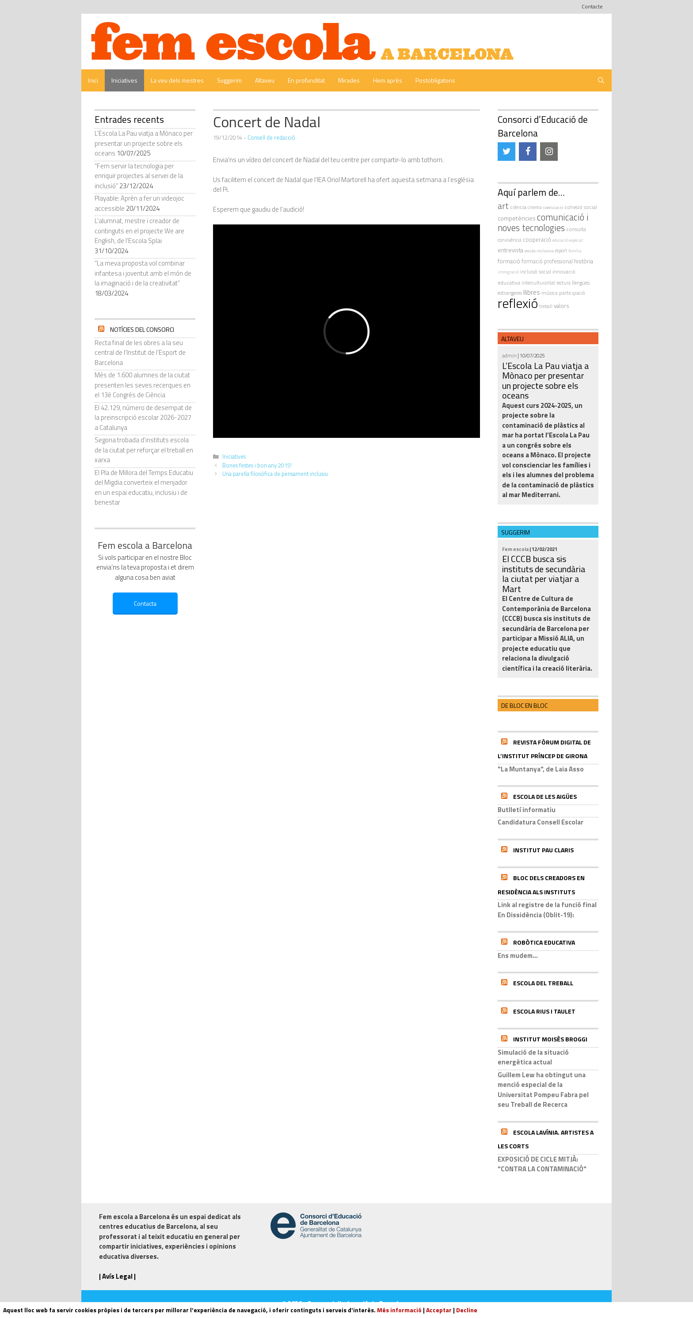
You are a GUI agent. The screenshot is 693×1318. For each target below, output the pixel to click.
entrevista (510, 250)
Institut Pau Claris (543, 850)
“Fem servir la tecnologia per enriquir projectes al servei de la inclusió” (139, 176)
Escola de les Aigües (545, 796)
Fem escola (515, 549)
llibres (531, 292)
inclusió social (535, 271)
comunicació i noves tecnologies (543, 222)
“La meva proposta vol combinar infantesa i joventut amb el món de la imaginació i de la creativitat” (143, 273)
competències (517, 218)
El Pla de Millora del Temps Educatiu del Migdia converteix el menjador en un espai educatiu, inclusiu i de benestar (144, 487)
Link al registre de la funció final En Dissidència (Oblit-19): (547, 910)
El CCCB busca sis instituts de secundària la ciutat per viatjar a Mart (544, 574)
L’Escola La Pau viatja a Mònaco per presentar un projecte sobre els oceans (144, 143)
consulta (576, 229)
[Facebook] (528, 151)
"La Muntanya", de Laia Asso (541, 769)
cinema (535, 207)
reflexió (518, 303)
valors (561, 305)
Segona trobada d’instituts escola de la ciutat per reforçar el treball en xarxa (144, 450)
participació (572, 293)
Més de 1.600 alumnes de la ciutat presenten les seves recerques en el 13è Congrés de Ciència (142, 385)
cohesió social (580, 207)
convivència (510, 239)
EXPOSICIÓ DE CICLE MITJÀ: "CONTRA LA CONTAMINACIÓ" (542, 1164)
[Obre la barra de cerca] (601, 80)
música (549, 292)
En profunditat (306, 80)
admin (509, 355)
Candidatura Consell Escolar (540, 822)
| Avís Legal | (117, 1276)
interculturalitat (538, 282)
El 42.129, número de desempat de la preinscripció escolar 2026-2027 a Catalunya (143, 418)
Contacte (592, 6)
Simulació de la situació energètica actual (533, 1057)
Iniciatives (124, 80)
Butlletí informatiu (527, 810)
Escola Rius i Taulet (544, 1011)
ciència (518, 207)
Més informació (399, 1309)
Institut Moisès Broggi (550, 1039)
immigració (508, 272)
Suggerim (229, 80)
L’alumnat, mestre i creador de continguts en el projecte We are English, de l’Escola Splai (139, 231)
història (583, 261)
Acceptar (439, 1309)
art (503, 206)
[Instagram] (549, 151)
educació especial (567, 240)
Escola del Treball (543, 983)
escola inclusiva (539, 250)
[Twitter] (506, 151)
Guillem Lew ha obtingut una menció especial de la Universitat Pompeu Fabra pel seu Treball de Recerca (543, 1090)
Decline (466, 1309)
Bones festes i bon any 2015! (257, 465)
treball (545, 306)
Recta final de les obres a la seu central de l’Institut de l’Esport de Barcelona (140, 353)
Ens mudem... (518, 955)
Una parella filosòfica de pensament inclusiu (275, 474)
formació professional (547, 261)
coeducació (553, 207)
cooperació (537, 239)
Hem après (387, 80)
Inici (93, 80)
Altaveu (264, 80)
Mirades (349, 80)
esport (561, 250)
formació (509, 261)
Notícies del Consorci (142, 329)
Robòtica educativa (544, 942)
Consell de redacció (271, 137)
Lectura (563, 282)
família (575, 250)
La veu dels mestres (177, 80)
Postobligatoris (435, 80)
